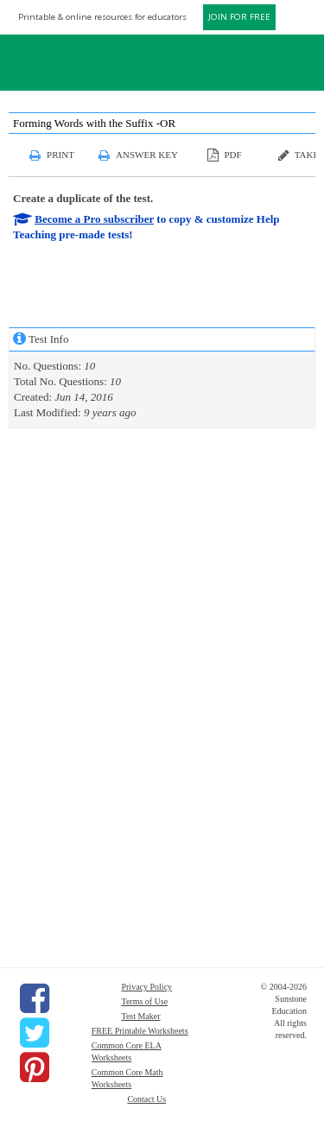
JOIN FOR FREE (239, 16)
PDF (232, 154)
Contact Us (146, 1099)
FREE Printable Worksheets (140, 1031)
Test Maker (140, 1016)
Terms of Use (144, 1001)
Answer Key (147, 154)
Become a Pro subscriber (94, 218)
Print (60, 154)
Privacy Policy (146, 986)
